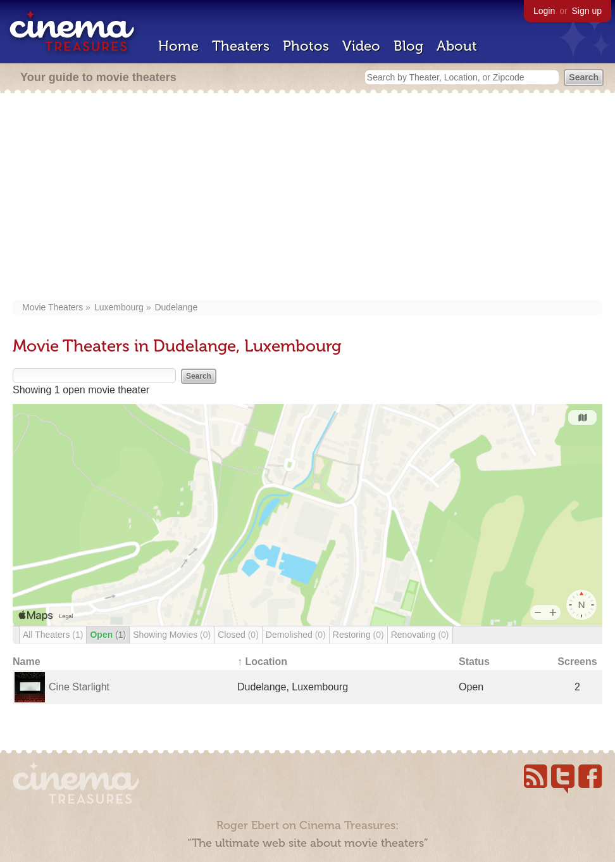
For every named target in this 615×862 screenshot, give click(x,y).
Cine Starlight (79, 686)
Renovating (420, 635)
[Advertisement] (307, 197)
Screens (577, 661)
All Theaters (53, 635)
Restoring (358, 635)
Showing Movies (172, 635)
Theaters (241, 45)
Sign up (587, 11)
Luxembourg (119, 307)
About (457, 45)
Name (26, 661)
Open (108, 635)
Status (474, 661)
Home (178, 45)
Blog (408, 45)
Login (544, 11)
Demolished (296, 635)
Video (361, 45)
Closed (238, 635)
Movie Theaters (52, 307)
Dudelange (175, 307)
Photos (306, 45)
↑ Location (262, 661)
